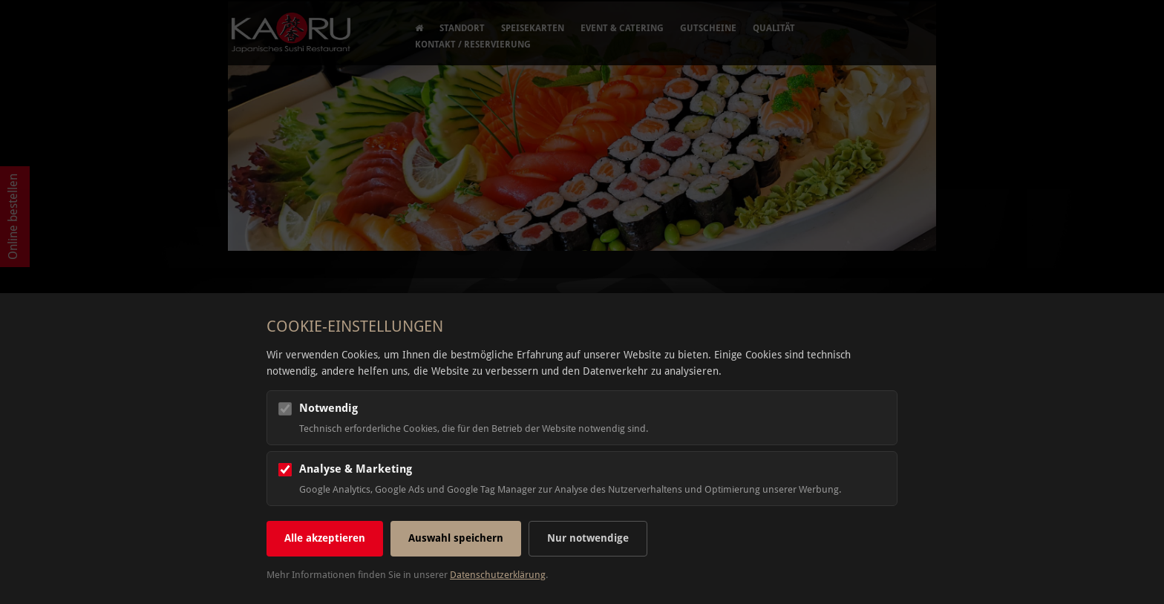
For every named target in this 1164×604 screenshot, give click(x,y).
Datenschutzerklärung (498, 574)
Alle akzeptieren (324, 538)
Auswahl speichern (455, 538)
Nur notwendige (588, 538)
